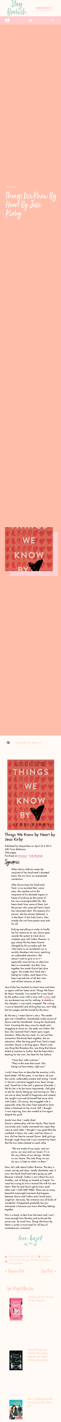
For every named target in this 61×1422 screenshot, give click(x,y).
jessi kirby (14, 1260)
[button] (30, 20)
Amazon (22, 856)
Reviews (46, 1257)
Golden (47, 997)
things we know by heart (36, 1260)
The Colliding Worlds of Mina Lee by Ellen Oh (40, 1402)
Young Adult (15, 1263)
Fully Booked (36, 856)
